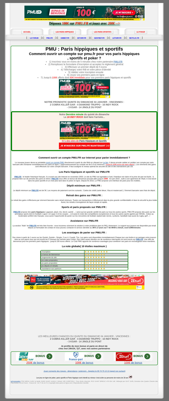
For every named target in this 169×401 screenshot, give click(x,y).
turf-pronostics (15, 381)
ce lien (105, 162)
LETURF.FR (116, 38)
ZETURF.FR (81, 38)
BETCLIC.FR (134, 38)
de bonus (35, 361)
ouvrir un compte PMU (55, 162)
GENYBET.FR (99, 38)
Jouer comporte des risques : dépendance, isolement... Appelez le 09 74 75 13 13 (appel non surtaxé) (84, 371)
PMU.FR (49, 38)
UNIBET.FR (65, 38)
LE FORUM (34, 38)
